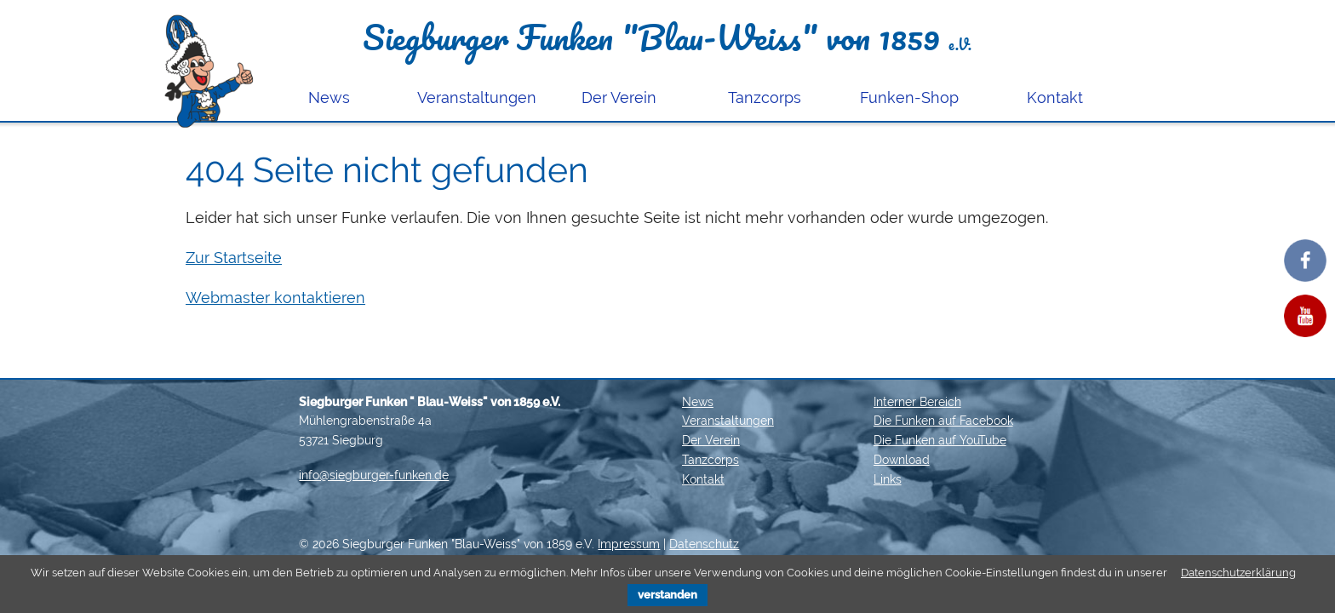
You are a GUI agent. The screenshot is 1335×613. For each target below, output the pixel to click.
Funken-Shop (909, 97)
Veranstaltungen (476, 97)
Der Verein (619, 97)
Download (902, 460)
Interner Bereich (917, 402)
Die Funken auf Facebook (943, 420)
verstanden (667, 594)
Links (888, 479)
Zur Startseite (234, 257)
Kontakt (1055, 97)
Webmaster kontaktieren (275, 297)
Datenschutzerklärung (1238, 572)
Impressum (629, 544)
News (329, 97)
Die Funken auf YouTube (940, 440)
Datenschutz (704, 544)
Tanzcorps (764, 97)
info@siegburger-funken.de (374, 475)
